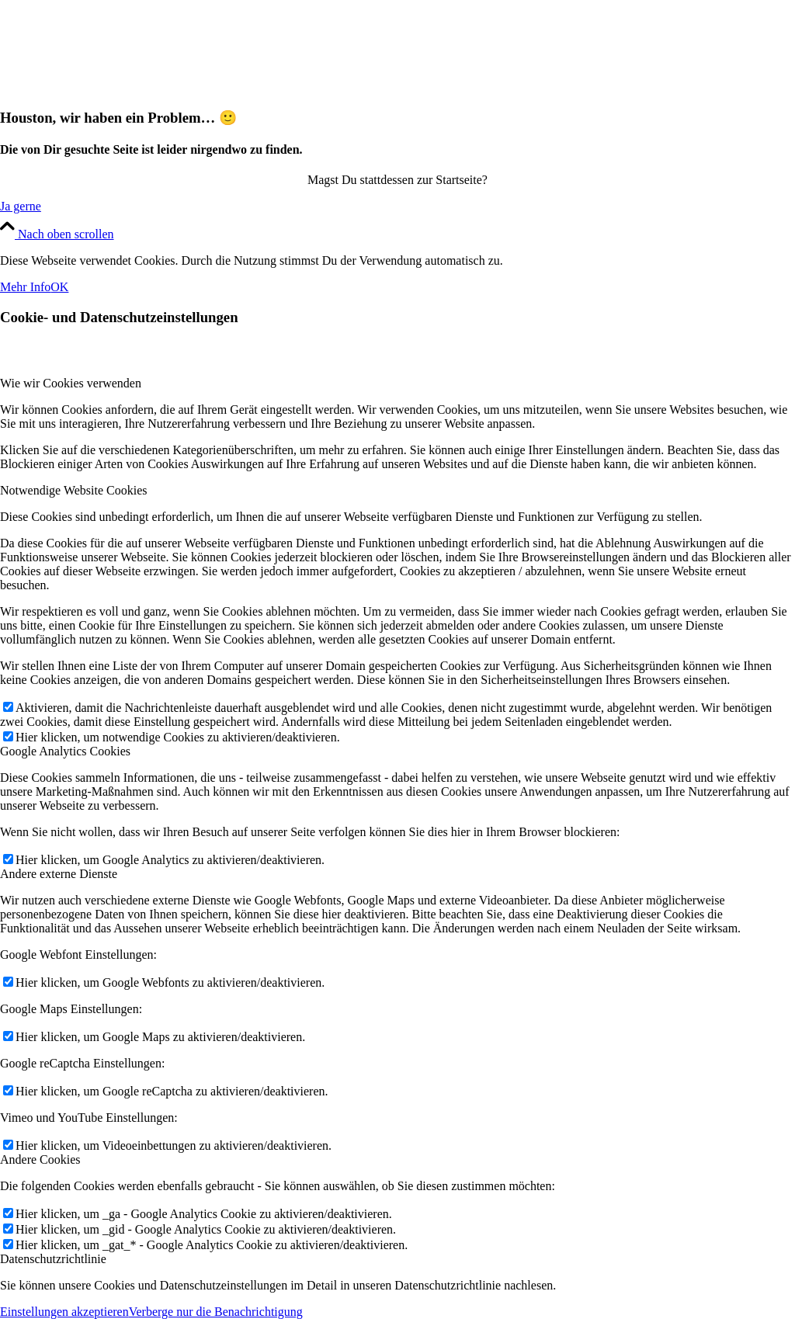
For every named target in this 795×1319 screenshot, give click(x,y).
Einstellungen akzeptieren (64, 1311)
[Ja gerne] (20, 206)
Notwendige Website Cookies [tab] (74, 490)
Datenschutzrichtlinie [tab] (53, 1258)
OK (59, 286)
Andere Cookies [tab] (40, 1159)
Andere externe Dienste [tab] (58, 873)
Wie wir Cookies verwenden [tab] (70, 383)
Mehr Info (25, 286)
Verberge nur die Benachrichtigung (216, 1311)
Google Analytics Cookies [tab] (65, 751)
